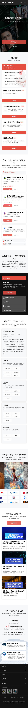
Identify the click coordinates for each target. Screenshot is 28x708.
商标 (5, 697)
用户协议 (22, 697)
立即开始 (8, 189)
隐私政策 (13, 697)
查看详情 (16, 189)
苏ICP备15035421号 (22, 701)
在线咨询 (8, 220)
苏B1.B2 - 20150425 (14, 701)
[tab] (14, 278)
